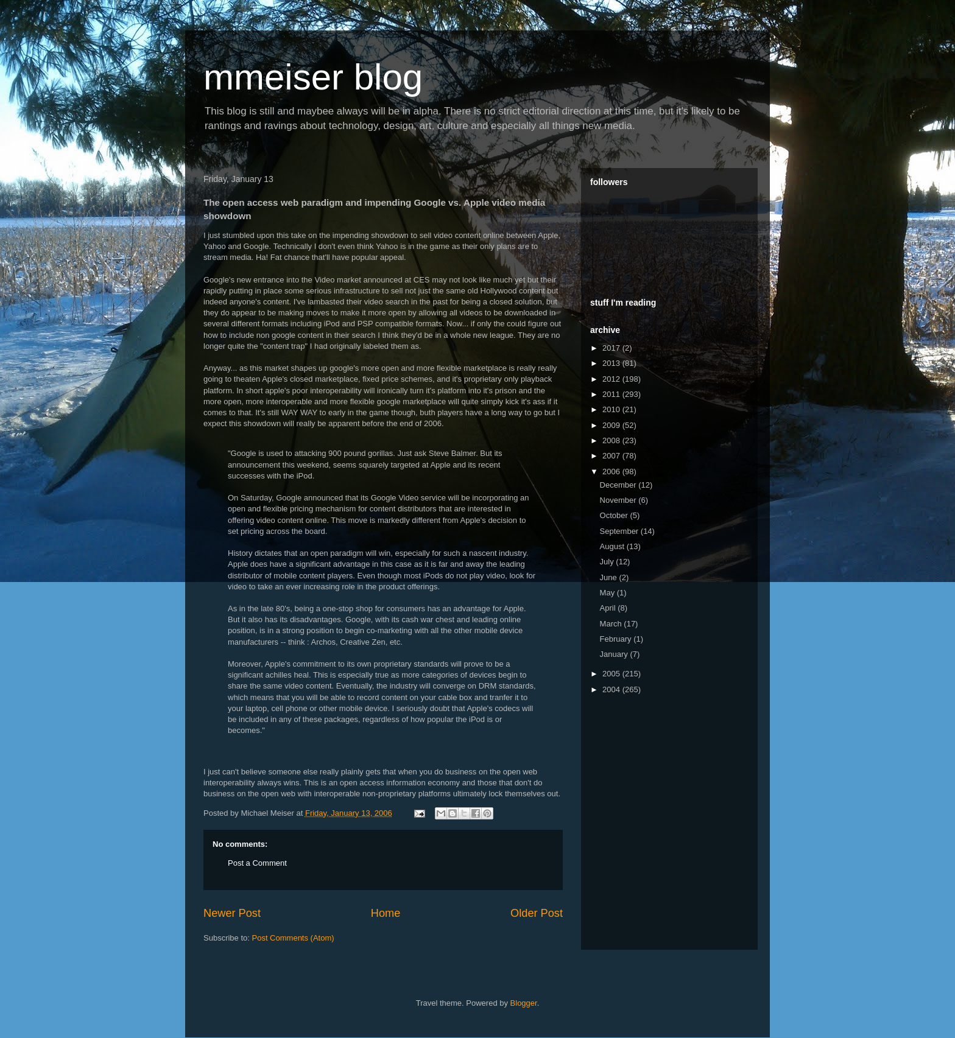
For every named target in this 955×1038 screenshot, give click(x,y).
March (612, 623)
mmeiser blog (313, 77)
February (617, 638)
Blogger (523, 1003)
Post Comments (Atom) (293, 937)
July (608, 561)
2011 (612, 394)
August (613, 546)
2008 (612, 440)
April (609, 607)
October (615, 515)
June (609, 577)
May (608, 592)
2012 (612, 379)
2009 (612, 425)
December (619, 484)
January (615, 654)
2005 (612, 673)
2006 (612, 471)
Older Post (536, 913)
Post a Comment (257, 863)
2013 (612, 363)
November (619, 500)
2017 (612, 347)
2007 (612, 455)
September (620, 531)
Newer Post (232, 913)
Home (386, 913)
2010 (612, 409)
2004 (612, 689)
